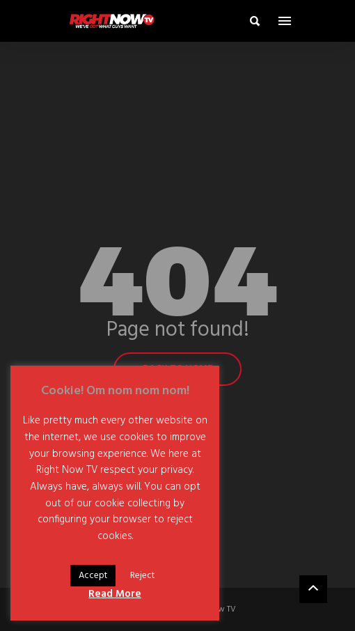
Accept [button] (93, 575)
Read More (114, 594)
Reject (142, 575)
